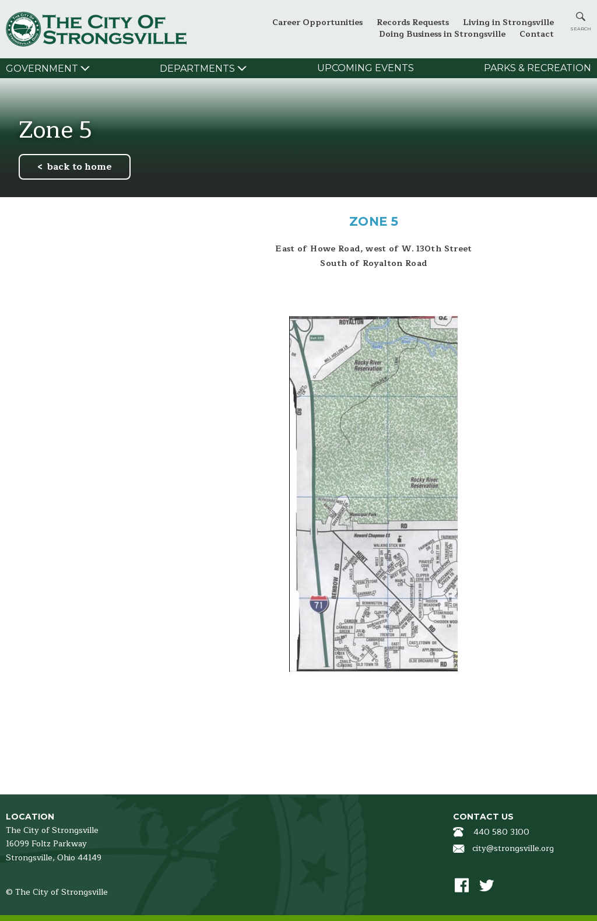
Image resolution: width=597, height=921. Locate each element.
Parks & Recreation (537, 67)
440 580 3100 (501, 832)
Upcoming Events (365, 67)
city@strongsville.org (513, 848)
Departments (197, 68)
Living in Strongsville (508, 22)
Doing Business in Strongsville (442, 34)
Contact (536, 34)
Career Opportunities (317, 22)
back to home (79, 166)
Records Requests (413, 22)
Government (42, 68)
